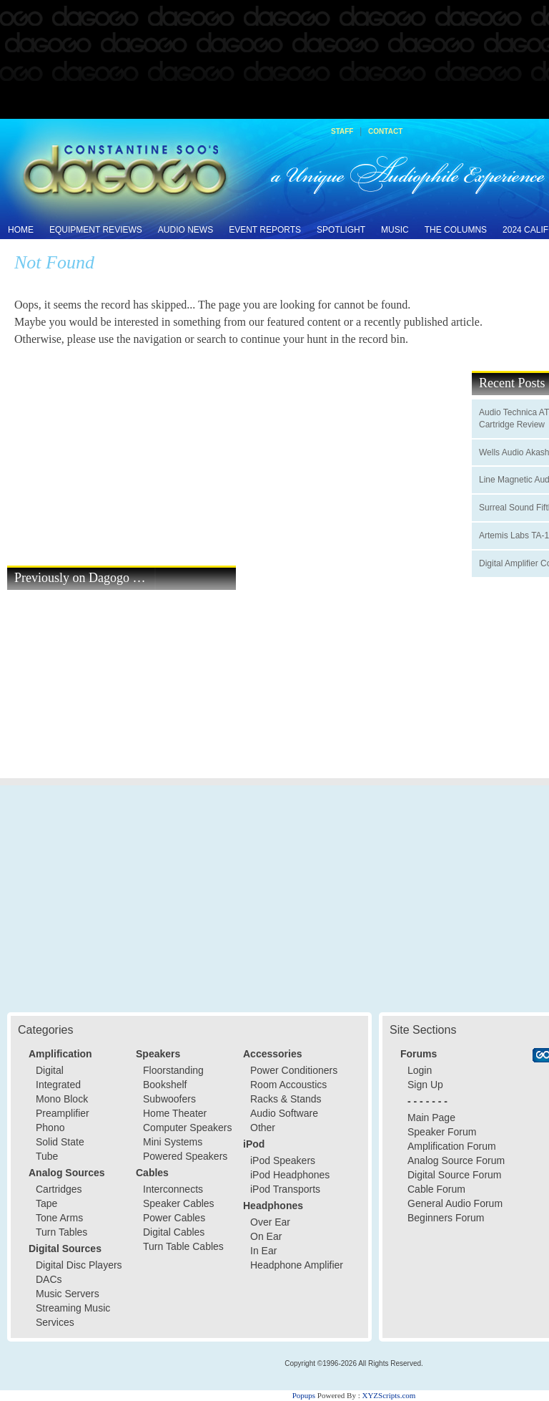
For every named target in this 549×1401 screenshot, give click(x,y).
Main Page (431, 1117)
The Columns (456, 230)
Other (262, 1127)
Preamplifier (62, 1113)
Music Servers (67, 1293)
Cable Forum (436, 1189)
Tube (47, 1156)
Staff (342, 131)
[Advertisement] (274, 60)
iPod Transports (285, 1189)
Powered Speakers (185, 1156)
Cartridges (59, 1189)
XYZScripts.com (388, 1395)
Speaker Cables (178, 1203)
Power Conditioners (293, 1070)
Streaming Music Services (73, 1315)
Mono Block (62, 1099)
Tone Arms (59, 1217)
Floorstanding (173, 1070)
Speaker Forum (441, 1132)
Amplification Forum (451, 1146)
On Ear (266, 1236)
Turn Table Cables (183, 1246)
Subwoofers (169, 1099)
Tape (46, 1203)
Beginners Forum (445, 1217)
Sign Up (425, 1084)
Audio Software (284, 1113)
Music (395, 230)
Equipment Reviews (95, 230)
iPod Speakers (282, 1160)
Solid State (60, 1142)
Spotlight (341, 230)
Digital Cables (173, 1232)
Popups (303, 1395)
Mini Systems (172, 1142)
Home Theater (175, 1113)
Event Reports (265, 230)
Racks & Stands (286, 1099)
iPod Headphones (290, 1175)
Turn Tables (61, 1232)
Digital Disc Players (79, 1265)
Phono (50, 1127)
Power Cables (174, 1217)
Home (21, 230)
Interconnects (173, 1189)
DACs (49, 1279)
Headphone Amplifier (296, 1265)
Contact (385, 131)
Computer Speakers (187, 1127)
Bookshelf (165, 1084)
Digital (50, 1070)
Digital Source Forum (454, 1175)
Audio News (185, 230)
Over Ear (270, 1222)
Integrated (58, 1084)
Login (419, 1070)
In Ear (263, 1250)
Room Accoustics (288, 1084)
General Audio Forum (455, 1203)
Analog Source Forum (456, 1160)
